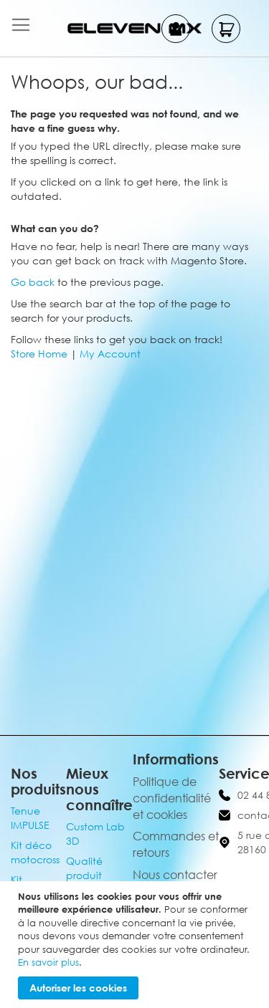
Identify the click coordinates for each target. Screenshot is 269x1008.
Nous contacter (175, 875)
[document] (136, 944)
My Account (110, 353)
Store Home (39, 353)
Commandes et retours (176, 844)
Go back (33, 282)
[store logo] (134, 28)
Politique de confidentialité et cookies (172, 798)
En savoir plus (48, 962)
